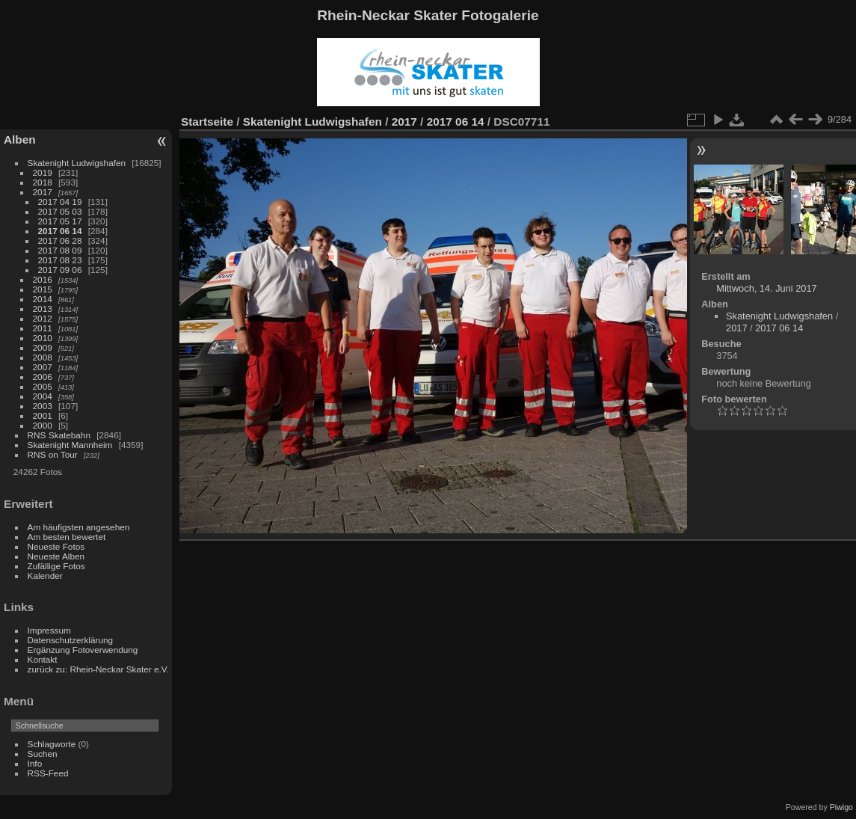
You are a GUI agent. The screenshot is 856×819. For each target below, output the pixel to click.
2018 (42, 182)
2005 (42, 386)
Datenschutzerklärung (70, 640)
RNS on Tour (53, 454)
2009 (42, 347)
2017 (42, 192)
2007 (42, 367)
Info (35, 763)
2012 (42, 318)
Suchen (43, 753)
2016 (42, 279)
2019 (42, 172)
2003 (42, 406)
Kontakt (43, 659)
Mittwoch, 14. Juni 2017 (766, 288)
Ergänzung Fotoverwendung (83, 649)
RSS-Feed (48, 773)
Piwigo (841, 807)
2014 (42, 299)
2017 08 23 (60, 260)
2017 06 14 (60, 231)
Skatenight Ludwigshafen (77, 163)
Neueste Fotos (56, 546)
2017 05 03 (60, 211)
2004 (42, 396)
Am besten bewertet (67, 537)
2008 (42, 357)
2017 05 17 (60, 221)
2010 (42, 338)
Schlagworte (52, 744)
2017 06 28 (60, 240)
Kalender (45, 575)
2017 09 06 (60, 269)
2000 (42, 425)
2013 (42, 308)
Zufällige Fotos (56, 566)
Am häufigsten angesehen (79, 527)
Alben (20, 139)
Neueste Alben (56, 556)
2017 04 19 (60, 201)
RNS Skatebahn (59, 435)
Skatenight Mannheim (70, 445)
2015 (42, 289)
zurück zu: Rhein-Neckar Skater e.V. (98, 669)
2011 (42, 328)
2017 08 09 (60, 250)
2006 (42, 376)
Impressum (49, 630)
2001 (42, 415)
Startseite (207, 121)
